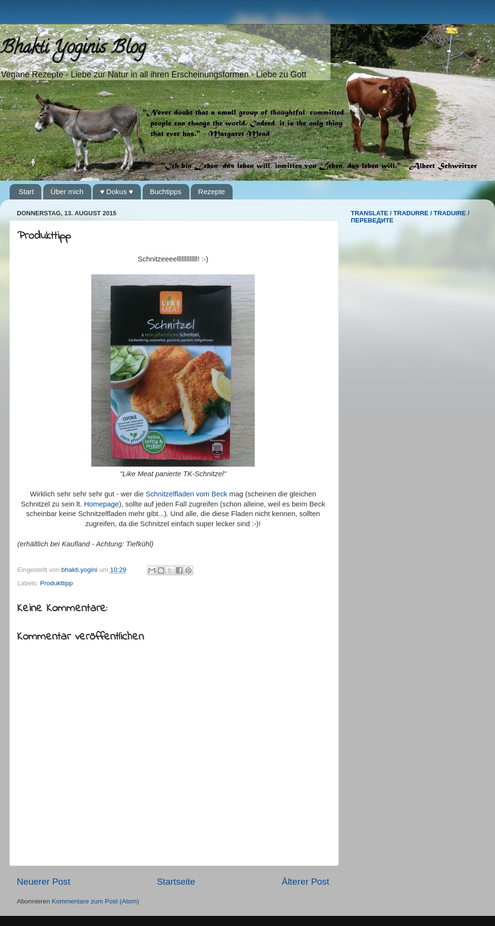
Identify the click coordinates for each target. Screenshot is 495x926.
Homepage (101, 504)
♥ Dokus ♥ (116, 191)
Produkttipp (56, 583)
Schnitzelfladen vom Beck (186, 494)
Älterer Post (305, 882)
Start (26, 191)
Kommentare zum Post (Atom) (95, 901)
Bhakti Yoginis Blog (73, 49)
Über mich (66, 191)
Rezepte (211, 191)
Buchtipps (166, 191)
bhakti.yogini (80, 569)
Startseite (176, 882)
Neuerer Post (43, 882)
